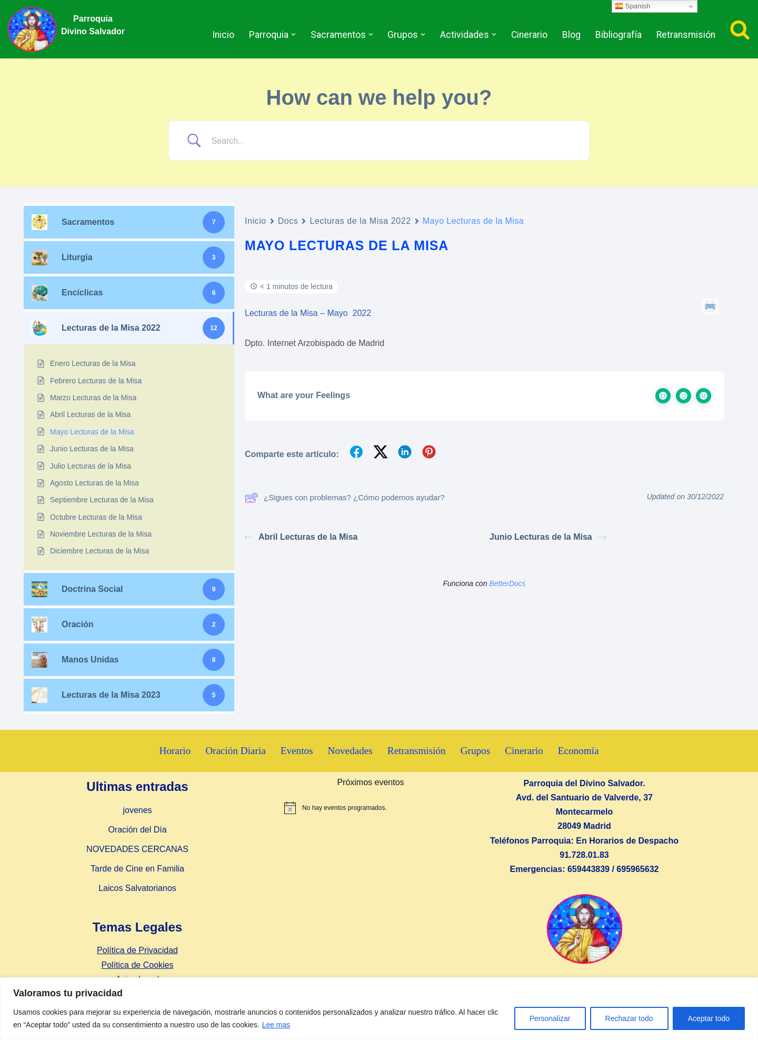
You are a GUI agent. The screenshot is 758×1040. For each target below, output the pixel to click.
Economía (578, 750)
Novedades (350, 750)
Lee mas (276, 1025)
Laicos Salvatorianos (137, 888)
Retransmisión (685, 34)
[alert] (370, 807)
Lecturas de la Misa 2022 (360, 220)
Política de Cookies (138, 964)
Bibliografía (618, 34)
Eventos (297, 750)
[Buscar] (740, 29)
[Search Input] (392, 141)
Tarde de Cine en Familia (137, 868)
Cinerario (529, 34)
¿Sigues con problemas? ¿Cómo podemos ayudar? (345, 497)
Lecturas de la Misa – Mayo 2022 (308, 313)
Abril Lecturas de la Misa (301, 536)
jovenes (137, 810)
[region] (379, 1008)
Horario (175, 750)
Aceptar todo (709, 1018)
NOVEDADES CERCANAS (137, 849)
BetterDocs (507, 583)
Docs (288, 220)
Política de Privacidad (137, 950)
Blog (571, 34)
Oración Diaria (235, 750)
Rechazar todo (629, 1018)
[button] (293, 34)
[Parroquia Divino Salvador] (35, 29)
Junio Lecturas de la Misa (548, 536)
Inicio (223, 34)
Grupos (476, 750)
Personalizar (550, 1018)
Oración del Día (137, 829)
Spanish (633, 6)
